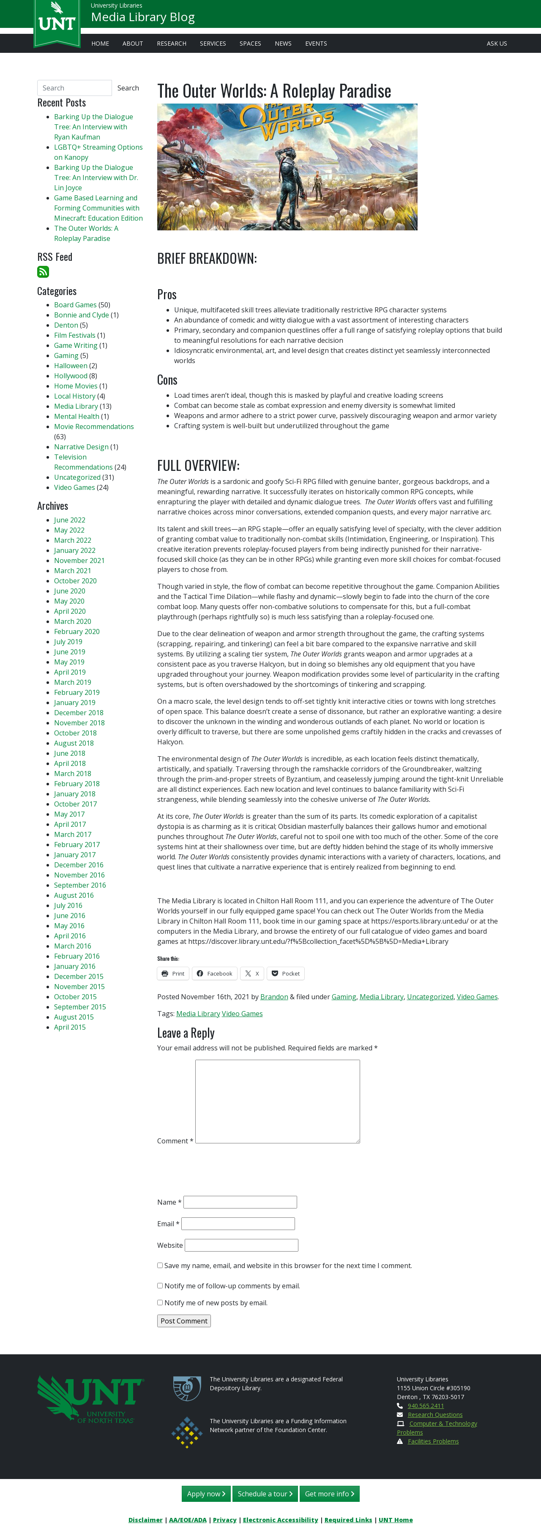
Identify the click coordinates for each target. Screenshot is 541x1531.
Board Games (75, 304)
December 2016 (79, 864)
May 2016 (69, 925)
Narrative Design (81, 446)
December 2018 (79, 712)
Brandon (274, 996)
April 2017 (70, 824)
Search (128, 88)
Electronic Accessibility (280, 1520)
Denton (66, 325)
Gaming (344, 996)
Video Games (477, 996)
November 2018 (79, 722)
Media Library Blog (143, 19)
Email (168, 1223)
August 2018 (74, 743)
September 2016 (80, 885)
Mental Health (76, 416)
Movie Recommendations (94, 426)
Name (169, 1202)
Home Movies (76, 386)
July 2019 (68, 641)
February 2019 (77, 692)
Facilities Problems (433, 1441)
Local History (75, 396)
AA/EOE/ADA (188, 1520)
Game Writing (76, 345)
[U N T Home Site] (91, 1398)
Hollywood (70, 375)
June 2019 (69, 651)
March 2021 (72, 570)
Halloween (70, 365)
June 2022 (69, 520)
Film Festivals (75, 335)
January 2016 (75, 966)
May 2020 (69, 601)
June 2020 (69, 591)
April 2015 (70, 1027)
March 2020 (72, 621)
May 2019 (69, 662)
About (133, 43)
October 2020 (75, 580)
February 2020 (77, 631)
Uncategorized (430, 996)
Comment (175, 1141)
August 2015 (74, 1017)
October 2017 (75, 804)
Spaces (250, 43)
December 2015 (79, 976)
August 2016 (74, 895)
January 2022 (75, 550)
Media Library (382, 996)
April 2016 (70, 935)
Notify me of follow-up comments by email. (232, 1285)
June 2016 (69, 915)
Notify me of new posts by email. (216, 1302)
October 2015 (75, 996)
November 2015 (79, 986)
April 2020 (70, 611)
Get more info (329, 1493)
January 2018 (75, 793)
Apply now (206, 1493)
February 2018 (77, 783)
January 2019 (75, 702)
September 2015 (80, 1007)
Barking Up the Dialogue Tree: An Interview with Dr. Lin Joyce (96, 177)
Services (213, 43)
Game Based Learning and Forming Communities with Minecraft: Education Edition (98, 208)
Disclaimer (145, 1520)
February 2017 (77, 844)
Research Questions (435, 1415)
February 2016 (77, 956)
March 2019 (72, 682)
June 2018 (69, 753)
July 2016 (68, 905)
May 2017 (69, 814)
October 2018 (75, 733)
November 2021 (79, 560)
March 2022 (72, 540)
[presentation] (221, 1172)
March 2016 (72, 946)
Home (100, 43)
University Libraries (116, 8)
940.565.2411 (426, 1406)
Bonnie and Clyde (81, 315)
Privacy (225, 1520)
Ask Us (497, 43)
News (283, 43)
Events (316, 43)
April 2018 (70, 763)
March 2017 (72, 834)
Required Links (348, 1520)
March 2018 (72, 773)
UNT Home (396, 1520)
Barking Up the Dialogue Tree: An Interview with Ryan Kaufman (93, 127)
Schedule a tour (265, 1493)
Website (170, 1245)
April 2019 (70, 672)
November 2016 (79, 875)
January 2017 (75, 854)
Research (171, 43)
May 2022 (69, 530)
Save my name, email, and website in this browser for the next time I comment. (288, 1265)
